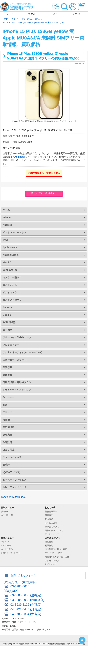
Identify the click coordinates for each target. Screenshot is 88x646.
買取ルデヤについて (54, 530)
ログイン (5, 541)
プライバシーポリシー (55, 553)
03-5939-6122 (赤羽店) (25, 604)
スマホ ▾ (33, 14)
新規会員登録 (51, 511)
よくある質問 (51, 523)
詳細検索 (5, 511)
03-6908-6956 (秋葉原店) (27, 600)
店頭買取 (49, 515)
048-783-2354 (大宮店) (25, 614)
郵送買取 (49, 519)
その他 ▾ (77, 14)
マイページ (6, 545)
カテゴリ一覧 (7, 515)
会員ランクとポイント (11, 553)
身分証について (52, 527)
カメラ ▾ (55, 14)
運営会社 (49, 541)
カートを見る (7, 549)
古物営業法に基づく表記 (56, 549)
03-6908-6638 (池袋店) (25, 595)
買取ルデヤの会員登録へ (44, 193)
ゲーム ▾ (11, 14)
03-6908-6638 (19, 586)
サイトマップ (51, 564)
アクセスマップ (52, 534)
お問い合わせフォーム (23, 575)
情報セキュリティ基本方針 (57, 557)
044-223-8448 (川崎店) (25, 609)
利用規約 (49, 545)
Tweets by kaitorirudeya (13, 497)
